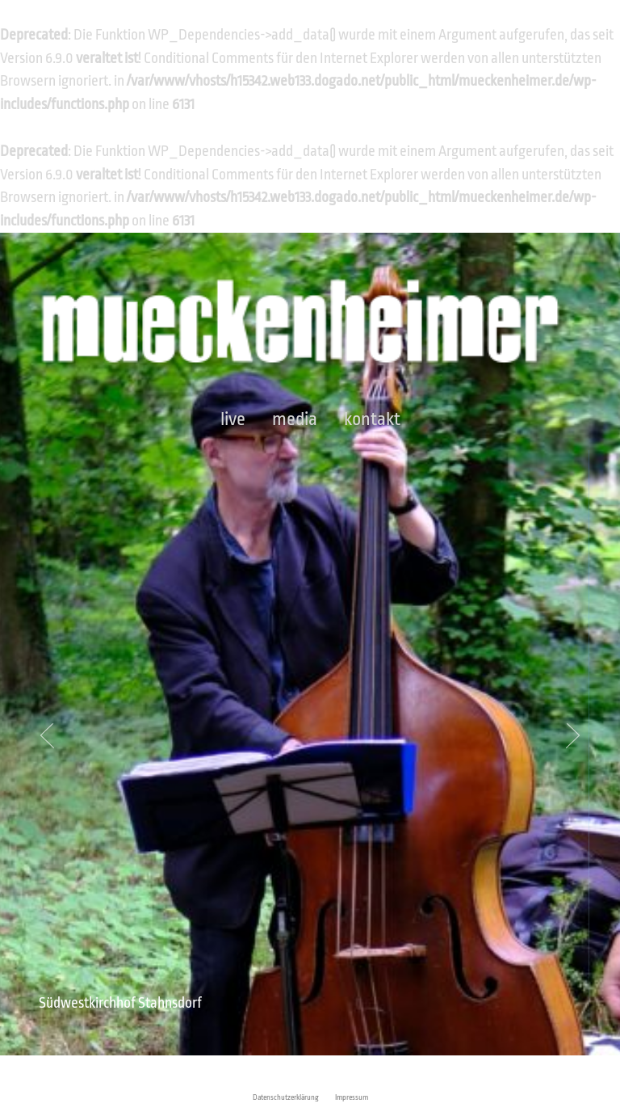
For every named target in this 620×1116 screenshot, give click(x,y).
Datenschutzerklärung (286, 1097)
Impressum (351, 1097)
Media (294, 419)
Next (568, 736)
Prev (52, 736)
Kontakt (372, 419)
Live (232, 419)
